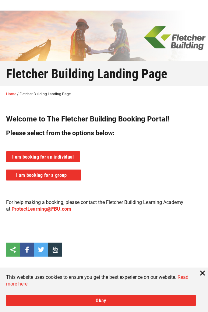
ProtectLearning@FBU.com (41, 208)
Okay (101, 300)
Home (11, 93)
